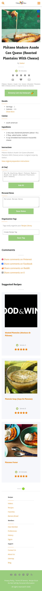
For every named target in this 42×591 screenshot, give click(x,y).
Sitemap (11, 558)
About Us (11, 554)
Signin (10, 539)
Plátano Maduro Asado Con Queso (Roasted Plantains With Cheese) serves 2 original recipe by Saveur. (21, 85)
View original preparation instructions (15, 161)
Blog (9, 563)
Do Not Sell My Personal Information (21, 583)
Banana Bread (13, 516)
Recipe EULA (33, 580)
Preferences (12, 531)
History (10, 535)
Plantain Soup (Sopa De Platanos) (19, 399)
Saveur (22, 63)
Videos (10, 503)
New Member (13, 527)
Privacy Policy (9, 580)
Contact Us (12, 550)
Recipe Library (27, 226)
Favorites (11, 512)
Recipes (11, 508)
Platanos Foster (11, 462)
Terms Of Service (21, 580)
